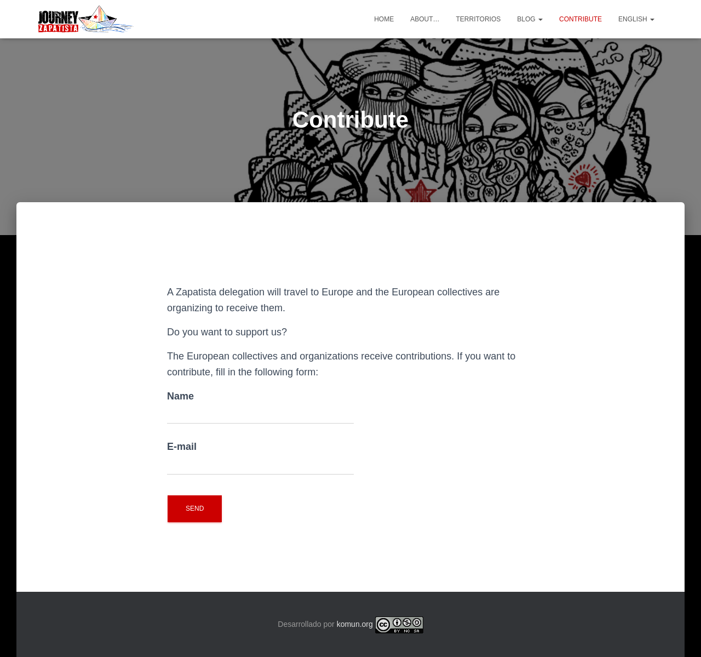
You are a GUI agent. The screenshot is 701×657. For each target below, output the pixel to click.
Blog (530, 19)
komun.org (355, 624)
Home (384, 19)
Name (260, 407)
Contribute (580, 19)
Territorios (478, 19)
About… (424, 19)
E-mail (260, 458)
